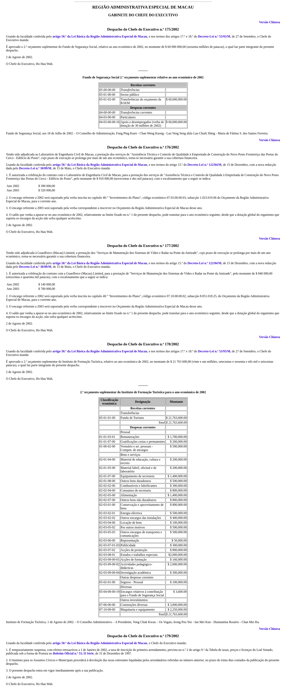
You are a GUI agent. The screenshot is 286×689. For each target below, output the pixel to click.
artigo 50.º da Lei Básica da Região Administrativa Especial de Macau (99, 36)
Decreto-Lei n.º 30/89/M (35, 168)
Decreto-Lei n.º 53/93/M (214, 36)
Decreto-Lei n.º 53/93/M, (214, 351)
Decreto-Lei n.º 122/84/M (204, 164)
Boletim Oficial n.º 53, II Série (73, 653)
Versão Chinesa (269, 22)
